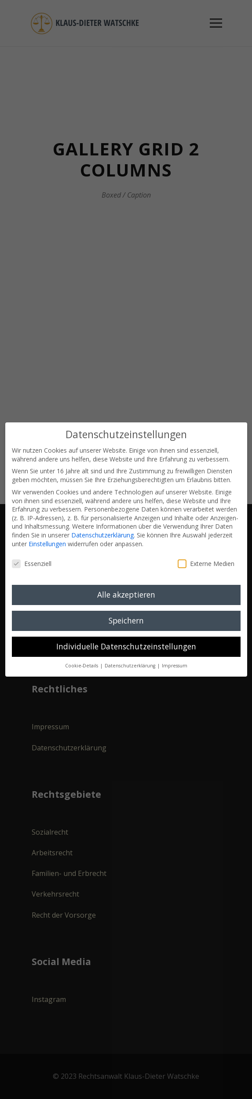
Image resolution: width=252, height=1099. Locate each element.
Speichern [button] (126, 620)
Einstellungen (47, 544)
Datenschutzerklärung (102, 535)
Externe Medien (206, 563)
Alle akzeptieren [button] (126, 594)
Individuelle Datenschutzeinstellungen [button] (126, 646)
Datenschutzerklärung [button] (131, 666)
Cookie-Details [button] (82, 666)
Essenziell (31, 563)
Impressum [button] (174, 666)
